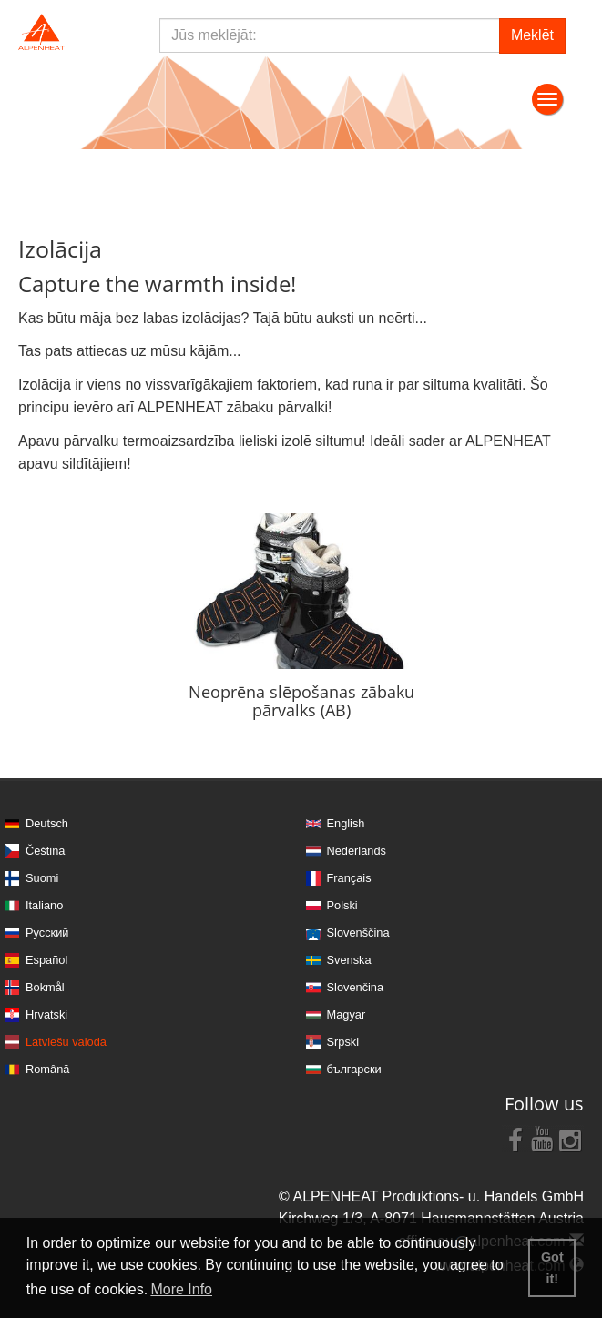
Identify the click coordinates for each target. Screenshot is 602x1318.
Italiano (44, 905)
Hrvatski (46, 1014)
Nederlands (356, 850)
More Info (181, 1289)
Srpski (343, 1042)
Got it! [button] (552, 1268)
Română (47, 1069)
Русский (47, 932)
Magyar (346, 1014)
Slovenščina (358, 932)
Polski (342, 905)
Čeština (45, 850)
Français (349, 878)
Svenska (349, 960)
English (346, 823)
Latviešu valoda (66, 1042)
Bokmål (45, 987)
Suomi (42, 878)
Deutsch (47, 823)
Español (46, 960)
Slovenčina (355, 987)
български (354, 1069)
